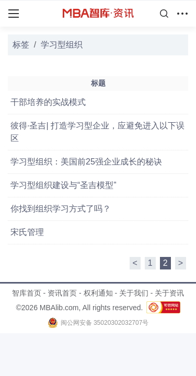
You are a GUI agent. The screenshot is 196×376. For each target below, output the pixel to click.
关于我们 (133, 293)
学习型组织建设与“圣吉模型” (63, 185)
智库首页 (26, 293)
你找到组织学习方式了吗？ (60, 208)
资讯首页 (62, 293)
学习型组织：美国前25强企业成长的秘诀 (86, 161)
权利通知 (98, 293)
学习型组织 (62, 44)
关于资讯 (169, 293)
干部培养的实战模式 (48, 102)
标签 (21, 44)
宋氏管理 (27, 232)
